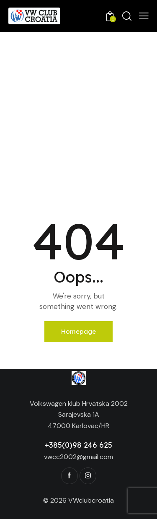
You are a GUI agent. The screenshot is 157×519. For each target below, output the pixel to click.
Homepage (78, 331)
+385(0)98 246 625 (78, 445)
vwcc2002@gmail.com (78, 456)
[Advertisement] (78, 114)
